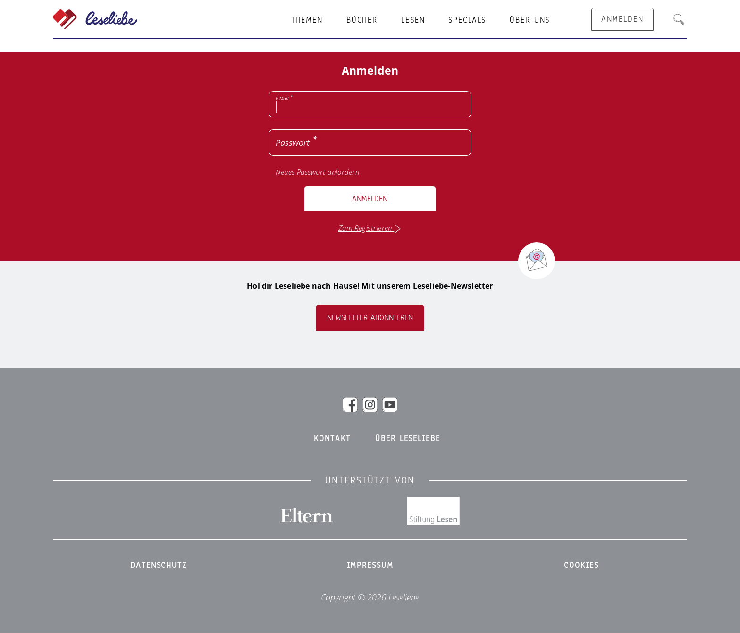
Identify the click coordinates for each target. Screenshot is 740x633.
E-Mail (282, 98)
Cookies (581, 565)
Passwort (293, 142)
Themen (307, 20)
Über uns (530, 20)
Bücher (362, 20)
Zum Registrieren (370, 228)
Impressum (370, 565)
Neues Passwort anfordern (317, 171)
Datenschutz (158, 565)
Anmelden (369, 198)
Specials (467, 20)
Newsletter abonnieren (370, 317)
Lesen (413, 20)
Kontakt (332, 438)
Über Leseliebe (407, 438)
